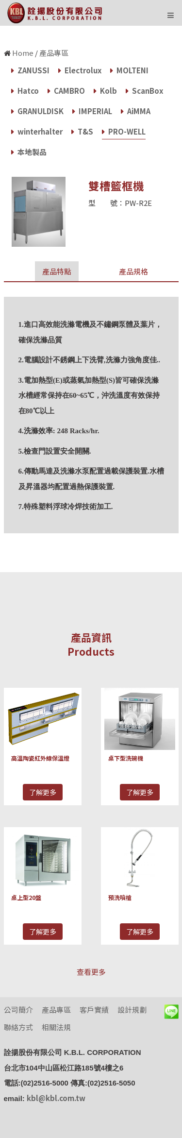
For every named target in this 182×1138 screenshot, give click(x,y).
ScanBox (144, 90)
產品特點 (56, 271)
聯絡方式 (18, 1027)
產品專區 (53, 53)
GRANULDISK (37, 111)
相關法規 (56, 1027)
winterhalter (37, 131)
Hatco (25, 90)
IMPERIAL (92, 111)
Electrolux (79, 70)
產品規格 (133, 271)
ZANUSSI (30, 70)
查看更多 (91, 972)
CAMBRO (66, 90)
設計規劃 (132, 1009)
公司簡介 (18, 1009)
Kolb (105, 90)
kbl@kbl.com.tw (56, 1098)
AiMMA (135, 111)
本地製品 (29, 152)
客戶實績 (94, 1009)
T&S (82, 131)
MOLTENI (129, 70)
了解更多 (42, 792)
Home (22, 53)
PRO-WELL (124, 131)
